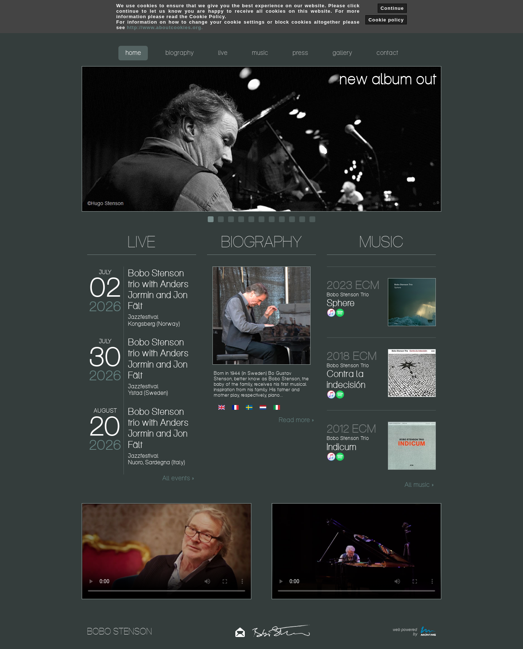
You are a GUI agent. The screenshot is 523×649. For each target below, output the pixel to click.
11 (312, 219)
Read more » (296, 420)
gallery (342, 52)
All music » (419, 484)
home (133, 52)
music (260, 52)
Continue (392, 8)
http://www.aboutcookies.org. (165, 27)
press (300, 52)
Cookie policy (386, 20)
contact (387, 52)
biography (180, 52)
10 (302, 219)
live (223, 52)
